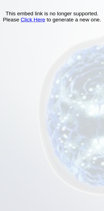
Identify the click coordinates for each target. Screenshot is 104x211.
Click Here (33, 20)
